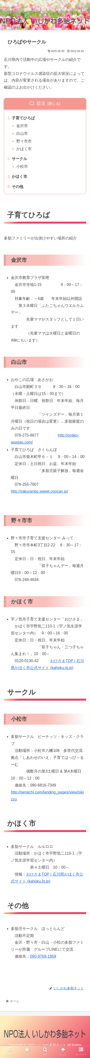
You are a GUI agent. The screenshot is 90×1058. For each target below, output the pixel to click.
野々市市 (24, 141)
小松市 (22, 166)
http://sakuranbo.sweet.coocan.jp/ (39, 491)
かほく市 (24, 149)
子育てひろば (23, 118)
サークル (19, 159)
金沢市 (22, 126)
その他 (17, 187)
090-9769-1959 (43, 956)
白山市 (22, 133)
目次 (41, 103)
